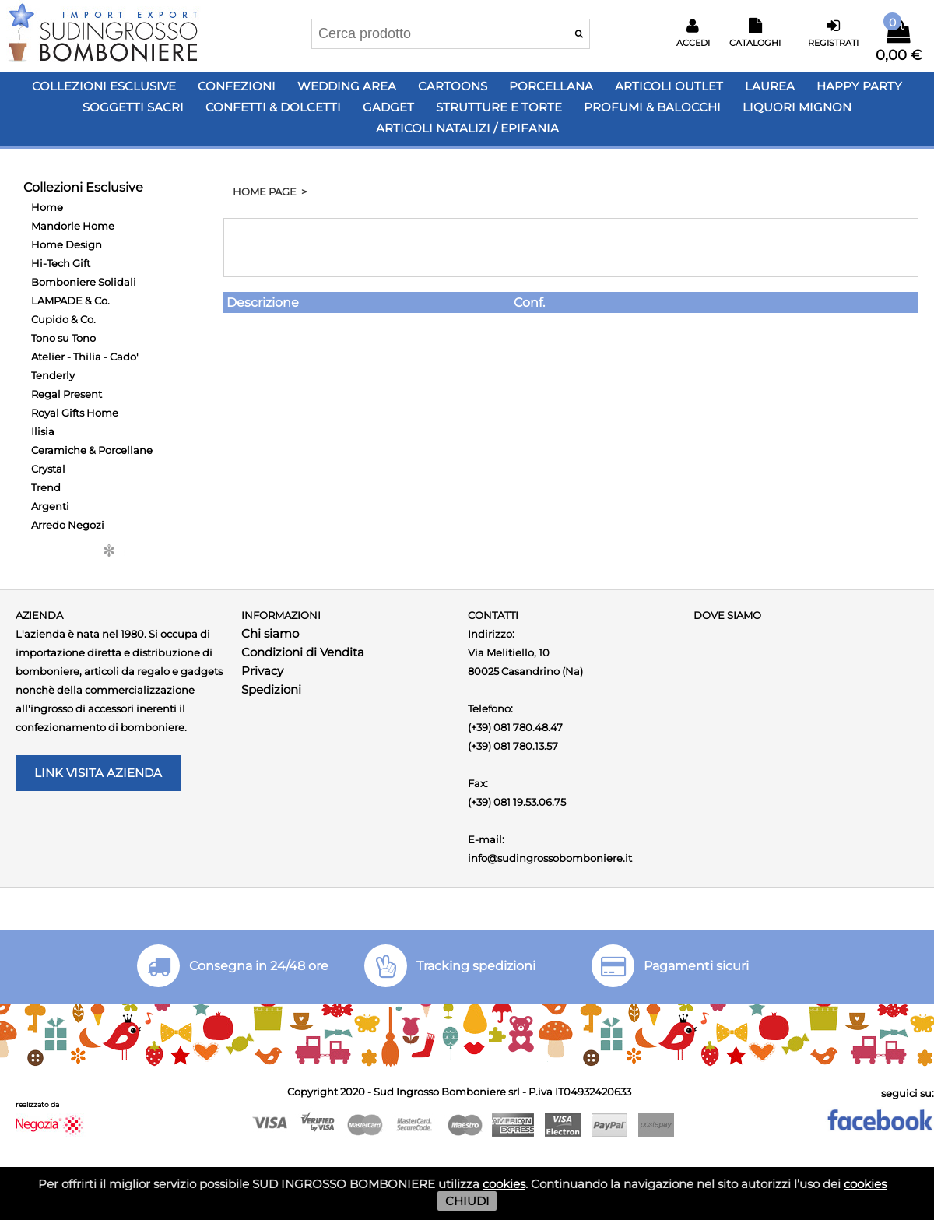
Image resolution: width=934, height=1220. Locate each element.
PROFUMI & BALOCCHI (652, 107)
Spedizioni (271, 689)
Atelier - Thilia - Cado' (85, 356)
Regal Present (66, 394)
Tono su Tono (63, 338)
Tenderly (53, 375)
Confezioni (237, 86)
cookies (504, 1183)
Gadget (388, 107)
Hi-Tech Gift (60, 263)
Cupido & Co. (63, 319)
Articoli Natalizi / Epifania (467, 128)
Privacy (262, 670)
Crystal (48, 468)
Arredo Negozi (67, 525)
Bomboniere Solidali (83, 282)
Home (47, 207)
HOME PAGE (265, 191)
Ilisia (42, 431)
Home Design (66, 244)
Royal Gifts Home (74, 412)
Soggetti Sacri (133, 107)
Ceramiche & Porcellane (92, 450)
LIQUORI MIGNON (797, 107)
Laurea (770, 86)
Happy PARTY (859, 86)
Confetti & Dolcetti (273, 107)
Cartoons (452, 86)
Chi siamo (270, 633)
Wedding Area (346, 86)
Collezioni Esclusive (104, 86)
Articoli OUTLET (669, 86)
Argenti (50, 506)
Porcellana (551, 86)
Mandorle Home (72, 226)
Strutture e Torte (499, 107)
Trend (46, 487)
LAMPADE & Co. (70, 300)
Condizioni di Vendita (302, 652)
